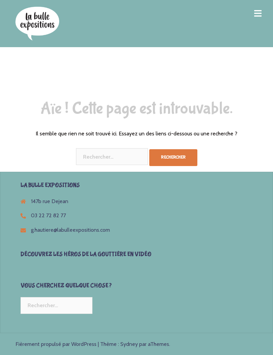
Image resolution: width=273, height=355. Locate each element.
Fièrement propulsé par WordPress (55, 344)
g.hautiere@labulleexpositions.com (70, 230)
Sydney (129, 344)
